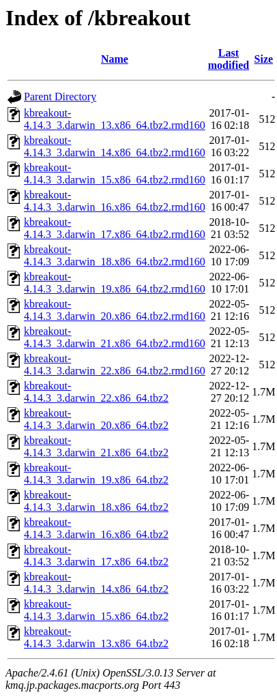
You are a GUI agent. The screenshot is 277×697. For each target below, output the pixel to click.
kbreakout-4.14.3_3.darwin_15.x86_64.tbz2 (96, 610)
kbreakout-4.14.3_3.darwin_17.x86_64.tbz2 (96, 555)
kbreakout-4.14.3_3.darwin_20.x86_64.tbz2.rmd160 (114, 310)
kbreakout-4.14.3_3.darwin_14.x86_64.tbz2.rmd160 (114, 146)
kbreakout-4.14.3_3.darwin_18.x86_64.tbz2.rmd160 (114, 255)
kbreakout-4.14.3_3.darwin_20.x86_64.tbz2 (96, 419)
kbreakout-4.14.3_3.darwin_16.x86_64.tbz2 (96, 528)
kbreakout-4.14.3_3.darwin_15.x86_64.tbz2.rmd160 (114, 174)
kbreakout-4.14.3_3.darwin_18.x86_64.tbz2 (96, 501)
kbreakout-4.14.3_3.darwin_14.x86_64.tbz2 (96, 583)
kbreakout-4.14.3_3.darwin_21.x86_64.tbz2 (96, 446)
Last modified (228, 59)
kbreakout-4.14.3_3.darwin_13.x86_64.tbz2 (96, 637)
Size (264, 59)
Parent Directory (60, 96)
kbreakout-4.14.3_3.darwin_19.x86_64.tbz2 (96, 474)
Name (114, 59)
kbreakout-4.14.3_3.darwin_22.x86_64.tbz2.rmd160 (114, 364)
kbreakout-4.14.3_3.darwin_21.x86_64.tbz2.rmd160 (114, 337)
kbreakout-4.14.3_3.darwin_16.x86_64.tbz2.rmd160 (114, 201)
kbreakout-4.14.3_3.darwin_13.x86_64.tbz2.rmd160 (114, 119)
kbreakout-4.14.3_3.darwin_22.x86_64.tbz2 (96, 392)
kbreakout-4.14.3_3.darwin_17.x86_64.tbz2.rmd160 (114, 228)
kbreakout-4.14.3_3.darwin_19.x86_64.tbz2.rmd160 (114, 283)
